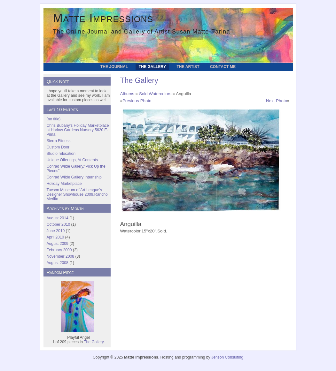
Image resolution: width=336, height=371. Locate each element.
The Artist (187, 66)
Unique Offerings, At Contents (72, 160)
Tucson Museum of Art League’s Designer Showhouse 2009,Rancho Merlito (77, 194)
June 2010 (56, 231)
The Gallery (152, 66)
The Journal (114, 66)
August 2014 (57, 218)
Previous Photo (137, 100)
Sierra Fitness (59, 141)
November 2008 (60, 256)
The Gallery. (94, 342)
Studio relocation (61, 153)
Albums (127, 93)
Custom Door (58, 147)
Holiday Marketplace (64, 183)
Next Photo (276, 100)
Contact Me (223, 66)
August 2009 (57, 243)
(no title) (54, 119)
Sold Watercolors (155, 93)
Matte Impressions (103, 18)
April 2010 (55, 237)
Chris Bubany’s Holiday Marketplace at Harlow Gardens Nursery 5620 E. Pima (78, 130)
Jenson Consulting (227, 357)
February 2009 (59, 250)
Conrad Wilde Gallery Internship (74, 177)
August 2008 (57, 263)
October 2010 (58, 224)
